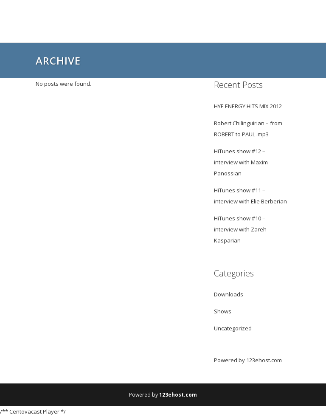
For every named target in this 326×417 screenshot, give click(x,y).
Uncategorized (233, 328)
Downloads (228, 294)
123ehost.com (264, 360)
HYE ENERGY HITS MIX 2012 (248, 106)
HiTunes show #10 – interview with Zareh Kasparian (240, 229)
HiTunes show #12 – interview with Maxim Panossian (241, 162)
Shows (222, 311)
